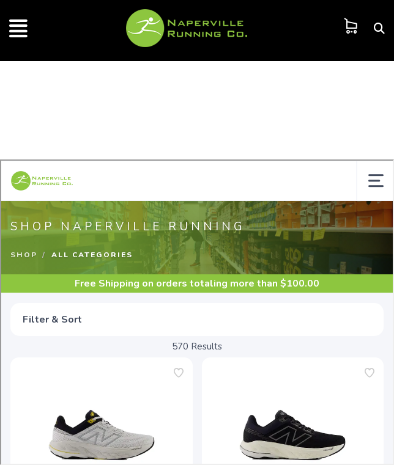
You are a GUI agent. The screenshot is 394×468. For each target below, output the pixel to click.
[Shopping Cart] (351, 26)
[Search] (379, 28)
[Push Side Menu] (18, 33)
